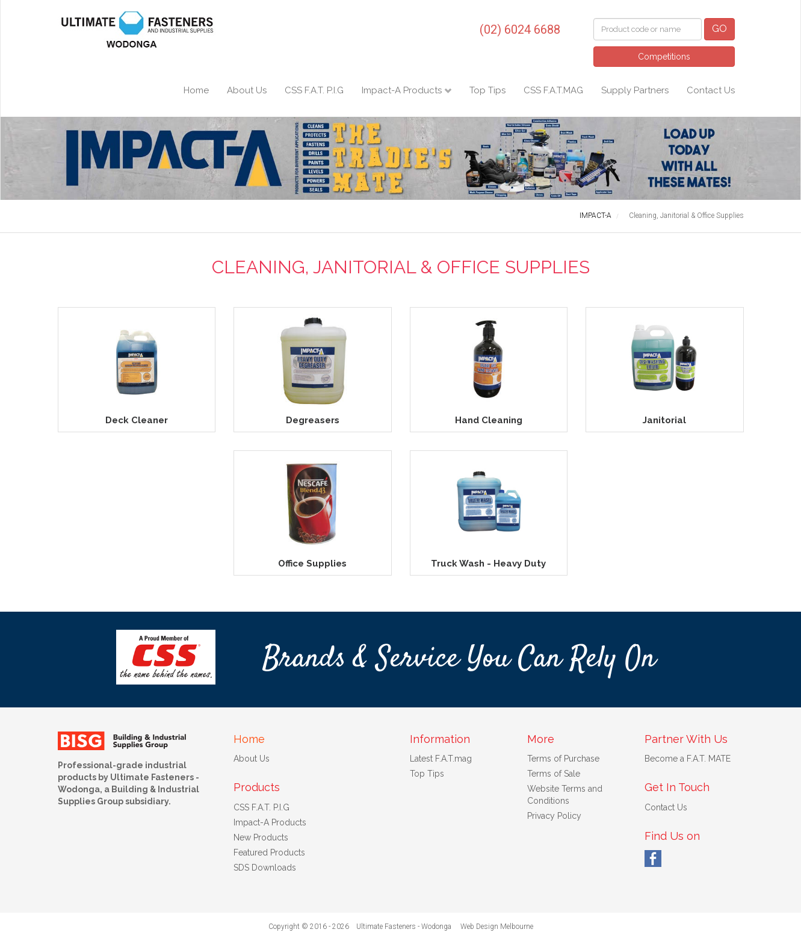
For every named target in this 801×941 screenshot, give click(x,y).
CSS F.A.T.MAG (553, 90)
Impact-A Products (403, 90)
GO (719, 28)
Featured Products (269, 852)
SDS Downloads (264, 867)
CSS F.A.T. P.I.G (314, 90)
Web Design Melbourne (496, 926)
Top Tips (487, 90)
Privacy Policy (554, 816)
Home (196, 90)
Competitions (664, 56)
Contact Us (711, 90)
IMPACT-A (595, 215)
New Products (260, 837)
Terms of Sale (553, 773)
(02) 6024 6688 (520, 29)
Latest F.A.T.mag (441, 758)
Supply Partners (635, 90)
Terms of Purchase (563, 758)
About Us (247, 90)
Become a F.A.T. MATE (688, 758)
